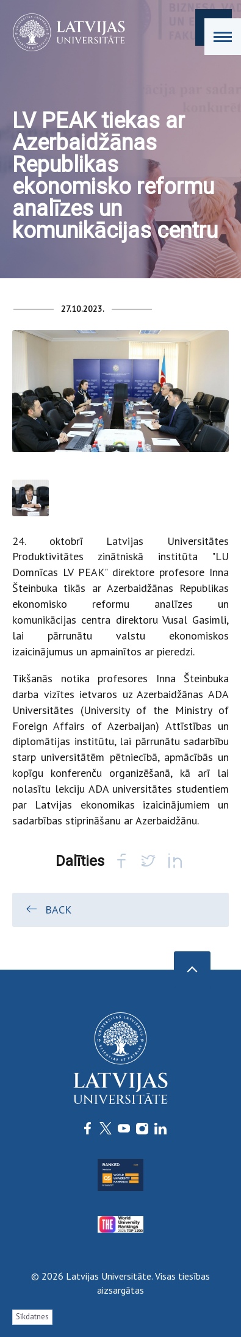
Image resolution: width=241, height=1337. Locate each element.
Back (47, 909)
